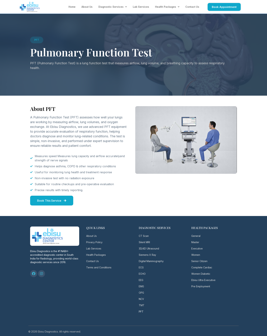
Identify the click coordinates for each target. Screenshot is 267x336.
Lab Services (141, 6)
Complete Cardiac (201, 267)
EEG (141, 280)
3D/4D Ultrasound (149, 248)
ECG (141, 267)
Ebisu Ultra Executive (203, 280)
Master (195, 242)
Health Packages (167, 7)
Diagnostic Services (112, 7)
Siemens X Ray (147, 254)
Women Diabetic (200, 273)
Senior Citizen (199, 261)
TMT (141, 305)
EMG (141, 286)
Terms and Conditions (98, 267)
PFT (141, 311)
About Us (87, 6)
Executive (197, 248)
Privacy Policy (94, 242)
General (195, 235)
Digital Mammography (151, 261)
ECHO (142, 273)
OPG (141, 292)
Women (195, 254)
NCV (141, 298)
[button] (36, 40)
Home (72, 6)
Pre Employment (200, 286)
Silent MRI (144, 242)
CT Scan (144, 235)
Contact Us (192, 6)
